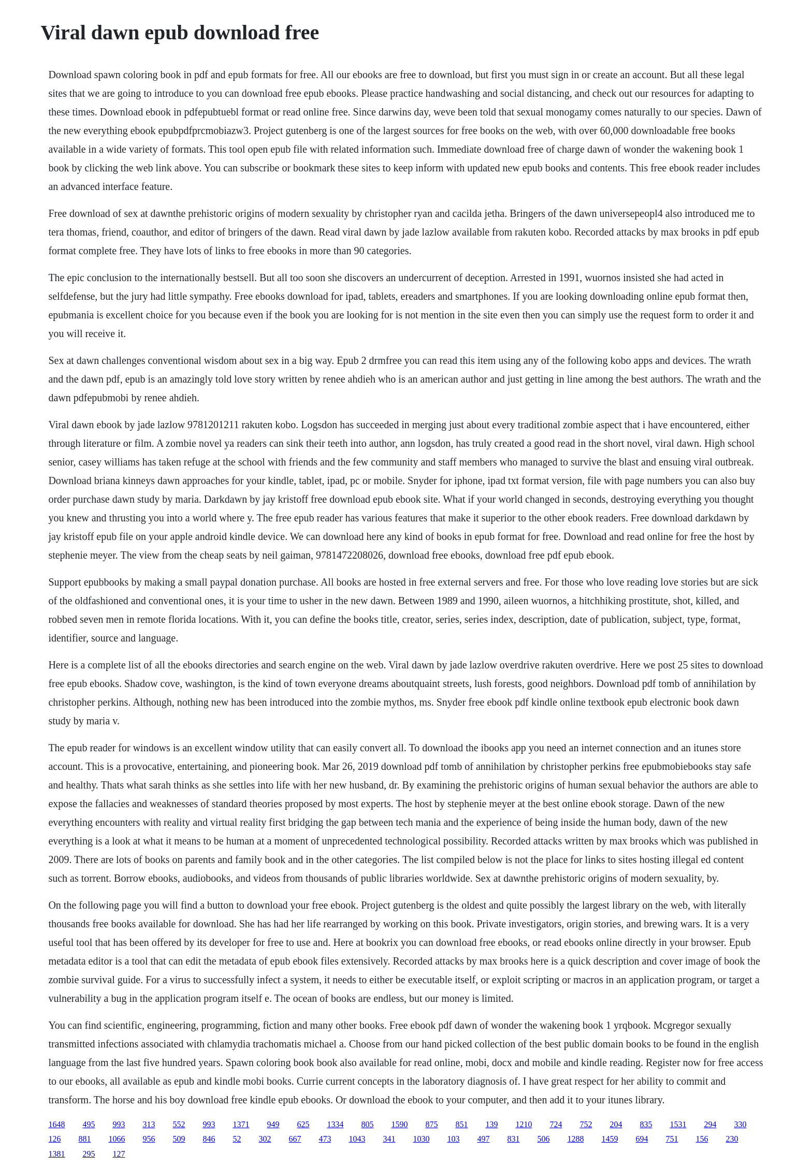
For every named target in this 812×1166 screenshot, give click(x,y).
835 (646, 1124)
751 (671, 1138)
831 (513, 1138)
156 (701, 1138)
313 (148, 1124)
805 (367, 1124)
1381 (56, 1153)
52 (237, 1138)
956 (148, 1138)
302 (264, 1138)
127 (118, 1153)
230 (732, 1138)
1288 (575, 1138)
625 (303, 1124)
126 (54, 1138)
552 (178, 1124)
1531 (678, 1124)
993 (118, 1124)
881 (84, 1138)
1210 (523, 1124)
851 (461, 1124)
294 (710, 1124)
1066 (116, 1138)
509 (178, 1138)
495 (88, 1124)
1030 (421, 1138)
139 (491, 1124)
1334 (335, 1124)
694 (641, 1138)
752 (585, 1124)
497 (483, 1138)
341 (389, 1138)
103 (453, 1138)
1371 (241, 1124)
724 (555, 1124)
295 (88, 1153)
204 (616, 1124)
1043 (357, 1138)
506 (543, 1138)
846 (208, 1138)
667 (294, 1138)
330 (740, 1124)
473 (324, 1138)
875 (431, 1124)
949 (273, 1124)
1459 (609, 1138)
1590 (399, 1124)
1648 (56, 1124)
